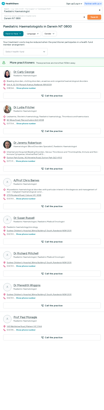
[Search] (52, 10)
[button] (52, 96)
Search (94, 17)
